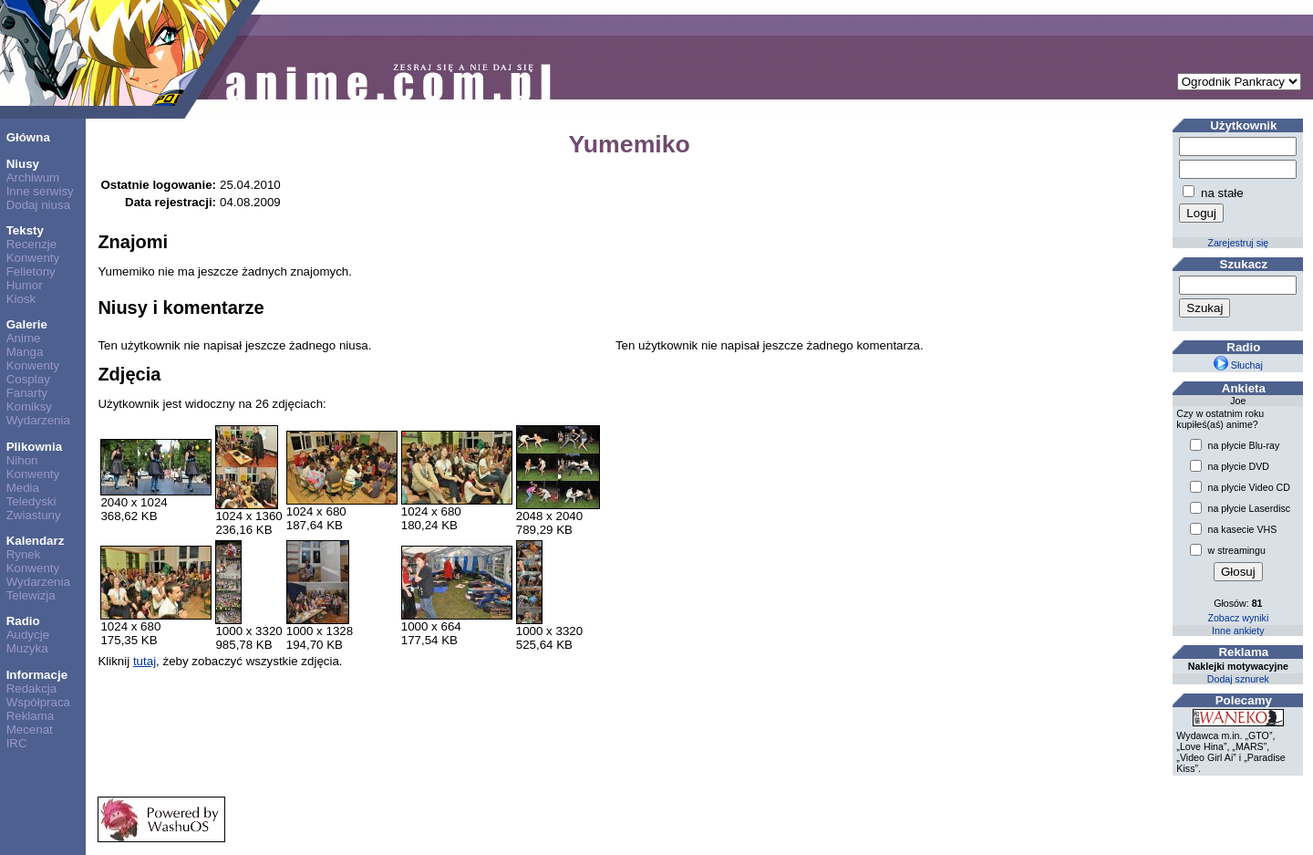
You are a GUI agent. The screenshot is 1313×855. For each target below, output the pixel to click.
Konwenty (33, 258)
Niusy (22, 164)
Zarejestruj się (1237, 242)
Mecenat (29, 729)
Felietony (31, 271)
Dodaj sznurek (1238, 678)
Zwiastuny (33, 515)
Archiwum (33, 177)
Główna (28, 137)
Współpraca (38, 702)
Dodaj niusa (38, 205)
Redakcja (31, 688)
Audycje (27, 634)
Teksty (25, 230)
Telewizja (31, 595)
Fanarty (26, 393)
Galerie (26, 324)
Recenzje (31, 244)
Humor (24, 285)
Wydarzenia (38, 420)
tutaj (144, 661)
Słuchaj (1238, 365)
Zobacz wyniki (1237, 617)
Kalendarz (35, 540)
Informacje (36, 675)
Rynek (23, 554)
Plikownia (34, 447)
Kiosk (21, 299)
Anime (23, 338)
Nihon (22, 460)
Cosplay (28, 379)
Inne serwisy (40, 191)
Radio (23, 621)
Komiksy (29, 406)
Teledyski (31, 501)
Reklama (30, 716)
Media (22, 488)
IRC (16, 743)
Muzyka (27, 648)
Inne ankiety (1238, 630)
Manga (25, 352)
